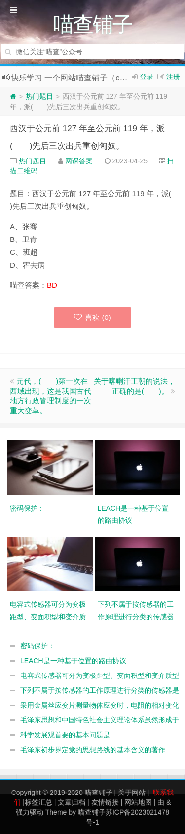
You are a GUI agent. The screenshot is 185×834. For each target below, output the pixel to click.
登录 (146, 76)
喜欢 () (92, 317)
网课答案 (79, 161)
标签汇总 (38, 802)
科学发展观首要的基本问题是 (65, 735)
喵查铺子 (98, 792)
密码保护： (37, 646)
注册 (173, 76)
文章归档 (71, 802)
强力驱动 (29, 812)
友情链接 (105, 802)
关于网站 (132, 792)
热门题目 (39, 96)
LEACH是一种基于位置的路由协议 (73, 661)
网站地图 (138, 802)
